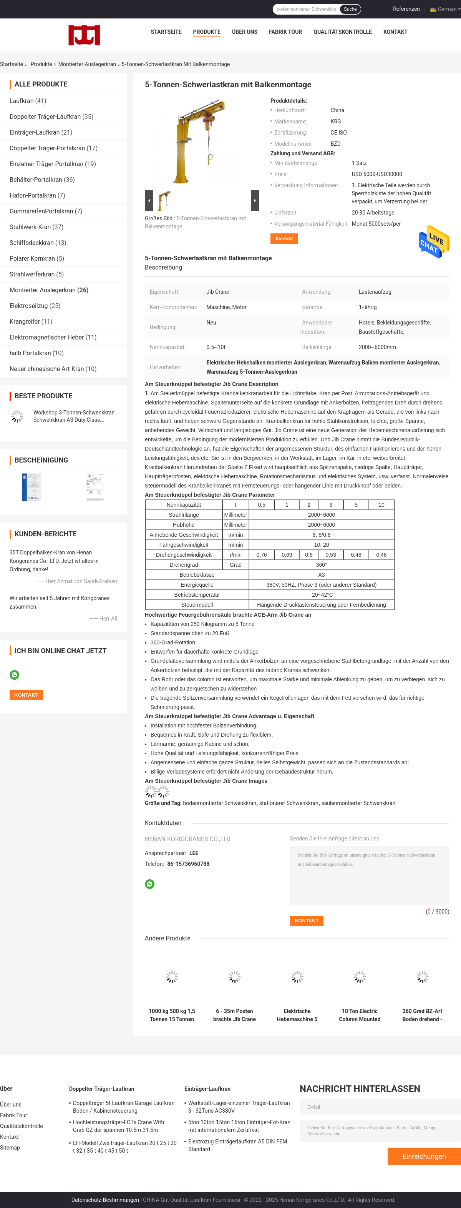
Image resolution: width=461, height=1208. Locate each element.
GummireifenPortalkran (41, 211)
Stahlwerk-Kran (30, 227)
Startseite (166, 32)
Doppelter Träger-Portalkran (47, 148)
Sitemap (10, 1148)
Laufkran (21, 101)
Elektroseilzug (29, 305)
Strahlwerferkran (32, 274)
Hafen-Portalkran (33, 195)
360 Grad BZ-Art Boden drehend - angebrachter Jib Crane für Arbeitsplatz (422, 1015)
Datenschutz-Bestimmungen (105, 1200)
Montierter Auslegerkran (87, 64)
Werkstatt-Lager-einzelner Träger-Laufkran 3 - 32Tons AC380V (239, 1107)
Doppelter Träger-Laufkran (45, 116)
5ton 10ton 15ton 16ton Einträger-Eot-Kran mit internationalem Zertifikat (239, 1126)
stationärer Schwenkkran (288, 803)
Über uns (244, 32)
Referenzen (406, 9)
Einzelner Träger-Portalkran (46, 164)
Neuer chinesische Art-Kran (47, 369)
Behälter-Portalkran (36, 179)
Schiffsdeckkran (32, 242)
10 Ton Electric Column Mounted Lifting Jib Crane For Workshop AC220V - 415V (359, 1015)
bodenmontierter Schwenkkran (220, 803)
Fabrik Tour (285, 32)
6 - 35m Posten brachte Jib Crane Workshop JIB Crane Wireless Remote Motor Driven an (234, 1015)
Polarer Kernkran (32, 258)
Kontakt (395, 32)
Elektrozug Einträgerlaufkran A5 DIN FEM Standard (237, 1145)
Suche (350, 9)
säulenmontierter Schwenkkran (358, 803)
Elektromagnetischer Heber (47, 337)
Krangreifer (25, 321)
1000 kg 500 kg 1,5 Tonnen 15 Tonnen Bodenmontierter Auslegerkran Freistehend (172, 1015)
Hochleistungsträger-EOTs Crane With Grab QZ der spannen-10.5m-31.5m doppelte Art (118, 1127)
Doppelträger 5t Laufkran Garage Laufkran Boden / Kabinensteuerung (124, 1107)
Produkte (207, 32)
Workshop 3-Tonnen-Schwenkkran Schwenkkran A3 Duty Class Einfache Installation (73, 419)
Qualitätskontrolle (342, 32)
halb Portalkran (30, 353)
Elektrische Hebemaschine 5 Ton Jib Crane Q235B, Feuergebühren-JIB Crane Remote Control (297, 1015)
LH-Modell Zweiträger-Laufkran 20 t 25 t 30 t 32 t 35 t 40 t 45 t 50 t (125, 1147)
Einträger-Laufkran (35, 132)
